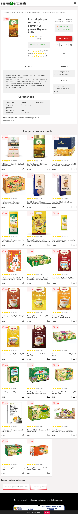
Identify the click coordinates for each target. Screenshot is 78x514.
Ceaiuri (6, 12)
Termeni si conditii (21, 500)
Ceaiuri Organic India (33, 12)
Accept (47, 512)
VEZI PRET (64, 38)
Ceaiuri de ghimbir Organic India (54, 12)
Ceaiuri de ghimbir (17, 12)
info (23, 169)
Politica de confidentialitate (39, 500)
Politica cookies (57, 500)
